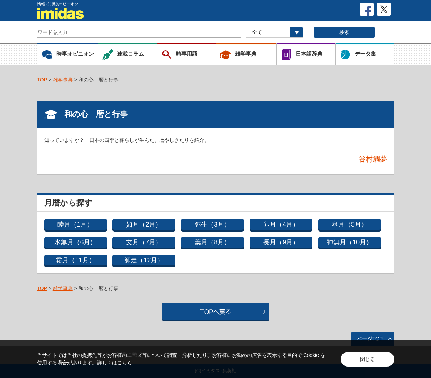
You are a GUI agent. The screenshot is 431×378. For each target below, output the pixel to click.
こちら (124, 362)
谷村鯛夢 (373, 159)
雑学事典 (63, 80)
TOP (42, 80)
